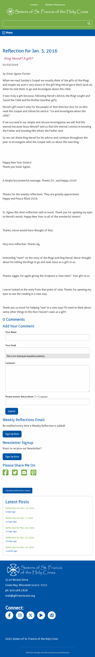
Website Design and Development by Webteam (47, 652)
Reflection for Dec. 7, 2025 (19, 518)
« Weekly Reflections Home (17, 490)
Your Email (47, 349)
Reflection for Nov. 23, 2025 (19, 537)
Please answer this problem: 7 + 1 (47, 400)
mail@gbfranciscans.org (20, 595)
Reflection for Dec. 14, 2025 (19, 508)
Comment (47, 377)
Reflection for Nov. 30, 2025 (19, 527)
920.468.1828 (19, 590)
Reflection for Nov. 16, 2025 (19, 547)
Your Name (47, 336)
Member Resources (55, 4)
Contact (34, 4)
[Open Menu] (3, 32)
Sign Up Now (12, 434)
